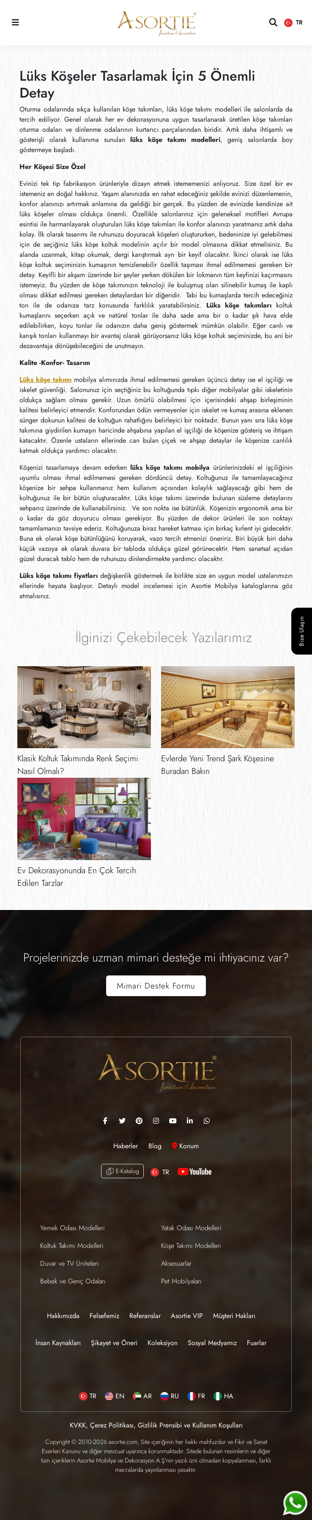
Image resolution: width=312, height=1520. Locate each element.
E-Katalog (122, 1171)
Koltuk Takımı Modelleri (72, 1245)
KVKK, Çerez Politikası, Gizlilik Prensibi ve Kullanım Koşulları (156, 1425)
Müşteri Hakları (234, 1316)
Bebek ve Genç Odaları (73, 1281)
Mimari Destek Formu (156, 986)
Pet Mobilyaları (181, 1281)
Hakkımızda (63, 1316)
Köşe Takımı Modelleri (191, 1245)
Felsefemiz (104, 1316)
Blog (156, 1146)
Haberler (126, 1146)
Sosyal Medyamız (212, 1343)
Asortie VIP (187, 1316)
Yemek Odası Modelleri (72, 1228)
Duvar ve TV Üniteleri (69, 1263)
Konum (185, 1146)
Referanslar (145, 1316)
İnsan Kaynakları (58, 1343)
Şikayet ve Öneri (114, 1343)
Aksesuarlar (176, 1263)
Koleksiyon (163, 1343)
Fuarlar (256, 1343)
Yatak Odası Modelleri (191, 1228)
